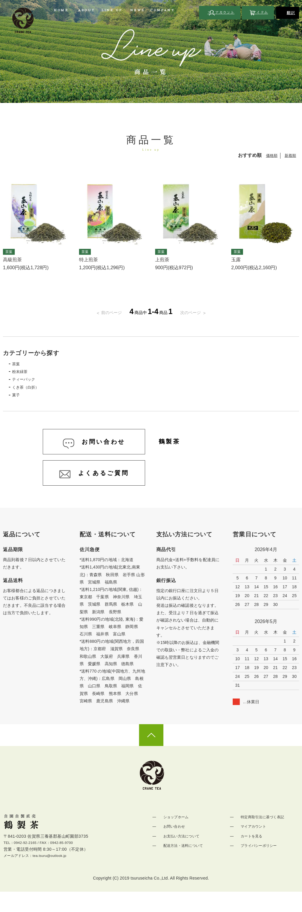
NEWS (137, 10)
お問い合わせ (174, 845)
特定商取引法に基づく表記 (264, 836)
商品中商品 (151, 312)
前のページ (106, 312)
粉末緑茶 (24, 373)
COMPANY (162, 10)
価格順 (270, 155)
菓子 (19, 399)
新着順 (290, 155)
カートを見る (251, 854)
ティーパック (29, 381)
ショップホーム (176, 836)
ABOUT (86, 10)
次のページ (195, 312)
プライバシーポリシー (260, 864)
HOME (61, 10)
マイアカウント (253, 845)
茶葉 (19, 364)
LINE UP (111, 10)
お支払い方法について (182, 854)
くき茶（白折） (31, 390)
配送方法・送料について (184, 864)
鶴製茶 (174, 449)
